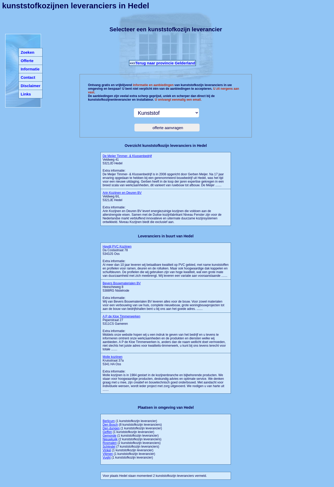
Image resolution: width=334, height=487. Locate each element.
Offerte (27, 60)
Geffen (107, 432)
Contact (28, 77)
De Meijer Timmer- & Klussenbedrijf (127, 156)
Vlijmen (108, 454)
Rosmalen (110, 443)
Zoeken (27, 52)
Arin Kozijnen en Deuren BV (122, 193)
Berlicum (109, 421)
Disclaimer (30, 85)
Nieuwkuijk (110, 439)
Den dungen (111, 428)
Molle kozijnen (112, 357)
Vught (107, 457)
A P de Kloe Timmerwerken (121, 316)
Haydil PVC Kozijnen (117, 246)
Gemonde (109, 435)
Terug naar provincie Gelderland (165, 63)
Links (26, 94)
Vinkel (107, 450)
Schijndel (109, 446)
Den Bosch (110, 424)
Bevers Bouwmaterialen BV (122, 283)
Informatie (30, 69)
